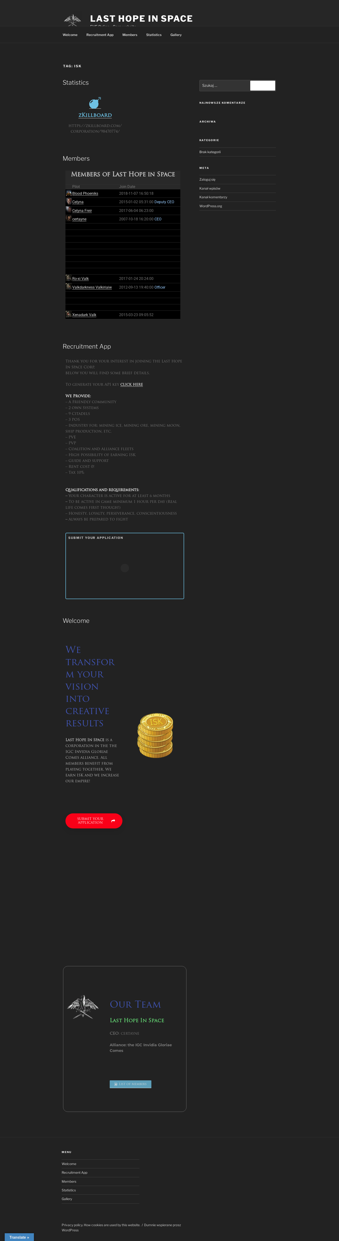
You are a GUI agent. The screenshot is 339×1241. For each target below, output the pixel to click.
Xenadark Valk (84, 315)
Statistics (153, 35)
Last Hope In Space (141, 18)
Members (129, 35)
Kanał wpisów (209, 188)
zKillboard (95, 115)
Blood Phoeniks (85, 193)
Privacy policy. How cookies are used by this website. (101, 1225)
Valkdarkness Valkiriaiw (92, 287)
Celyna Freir (82, 210)
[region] (214, 1176)
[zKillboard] (95, 103)
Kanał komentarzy (213, 197)
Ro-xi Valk (80, 278)
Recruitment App (99, 35)
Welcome (70, 35)
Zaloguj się (207, 179)
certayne (79, 219)
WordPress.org (210, 206)
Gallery (176, 35)
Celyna (78, 202)
